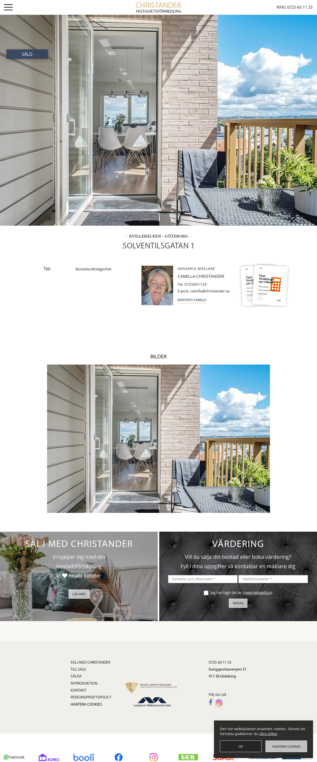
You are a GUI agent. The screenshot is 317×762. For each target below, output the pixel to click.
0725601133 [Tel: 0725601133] (192, 284)
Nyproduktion (84, 684)
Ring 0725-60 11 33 (295, 7)
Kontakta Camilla (192, 300)
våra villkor (268, 733)
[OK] (241, 746)
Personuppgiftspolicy (91, 697)
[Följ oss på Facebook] (212, 703)
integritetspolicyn (257, 592)
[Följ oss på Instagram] (220, 703)
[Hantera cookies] (286, 746)
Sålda (76, 676)
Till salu (78, 670)
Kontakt (78, 691)
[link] (159, 6)
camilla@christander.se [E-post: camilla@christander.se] (204, 291)
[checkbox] (205, 592)
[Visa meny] (8, 8)
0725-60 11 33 (220, 663)
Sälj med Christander (90, 663)
